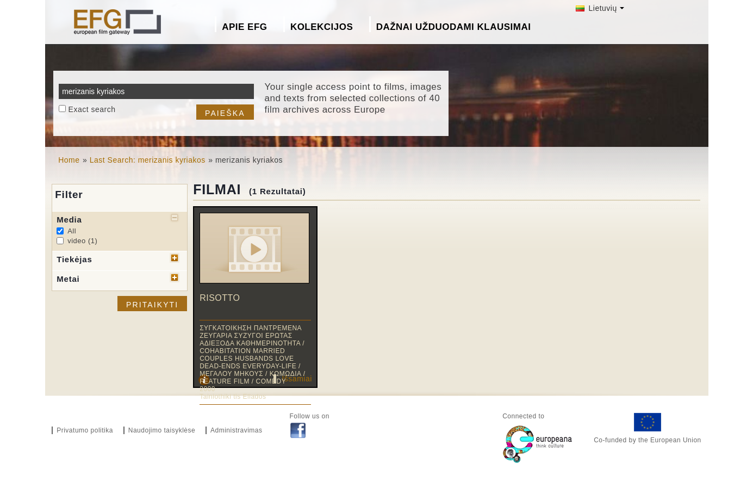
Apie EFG (244, 27)
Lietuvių (596, 8)
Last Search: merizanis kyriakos (148, 160)
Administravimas (236, 430)
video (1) (82, 241)
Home (68, 160)
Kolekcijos (321, 27)
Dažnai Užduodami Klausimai (453, 27)
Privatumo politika (85, 430)
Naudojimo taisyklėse (161, 430)
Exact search (92, 109)
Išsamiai (297, 378)
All (71, 231)
